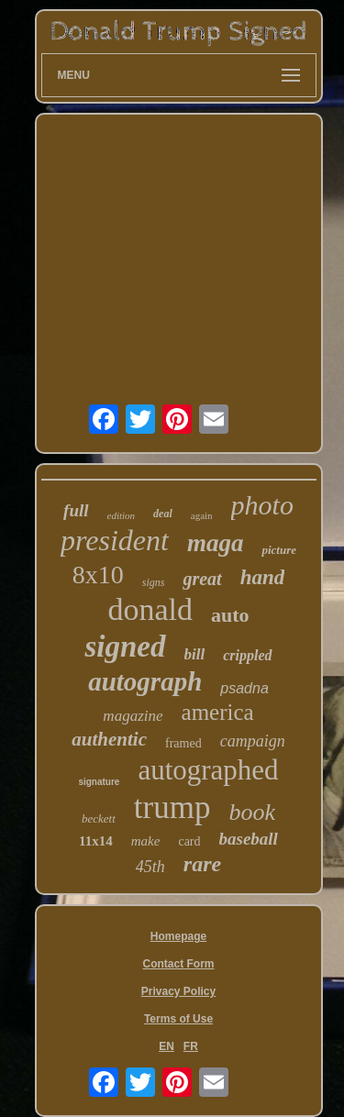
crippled (247, 655)
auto (230, 614)
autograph (145, 681)
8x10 (98, 574)
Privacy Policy (178, 991)
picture (278, 550)
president (115, 540)
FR (190, 1046)
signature (98, 782)
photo (262, 505)
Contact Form (179, 963)
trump (172, 807)
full (75, 510)
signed (124, 646)
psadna (244, 688)
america (218, 712)
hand (262, 577)
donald (150, 609)
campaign (252, 741)
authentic (109, 739)
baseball (248, 838)
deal (162, 513)
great (202, 579)
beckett (99, 818)
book (251, 812)
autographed (208, 770)
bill (194, 654)
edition (121, 515)
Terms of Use (178, 1018)
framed (183, 743)
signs (153, 582)
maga (215, 543)
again (202, 515)
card (189, 841)
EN (166, 1046)
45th (150, 866)
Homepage (178, 936)
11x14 (96, 841)
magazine (132, 715)
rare (202, 864)
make (146, 841)
